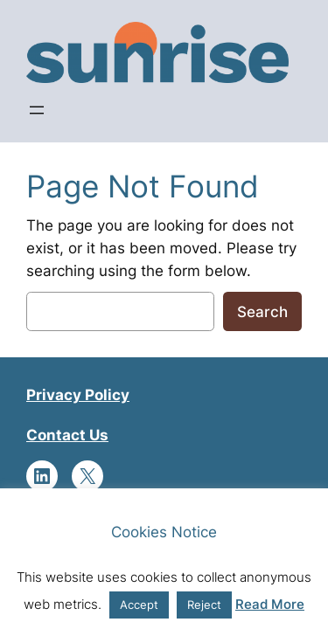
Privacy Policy (77, 395)
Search (262, 312)
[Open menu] (36, 110)
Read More (269, 604)
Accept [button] (139, 605)
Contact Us (67, 435)
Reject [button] (204, 605)
